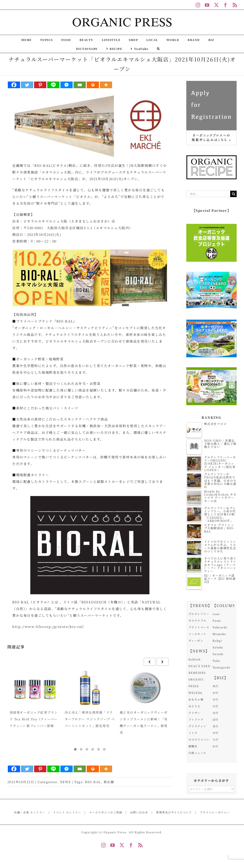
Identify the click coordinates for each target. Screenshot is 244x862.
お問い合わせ (139, 812)
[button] (158, 48)
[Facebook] (14, 85)
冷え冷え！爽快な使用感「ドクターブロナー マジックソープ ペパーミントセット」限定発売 (90, 719)
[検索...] (208, 194)
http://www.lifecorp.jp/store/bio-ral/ (48, 626)
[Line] (53, 85)
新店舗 (109, 782)
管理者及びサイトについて (174, 812)
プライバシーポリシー (215, 812)
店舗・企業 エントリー (29, 812)
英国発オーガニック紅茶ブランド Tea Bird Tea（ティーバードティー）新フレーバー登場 (34, 719)
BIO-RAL (93, 782)
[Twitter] (27, 85)
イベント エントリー (67, 812)
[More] (106, 85)
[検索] (233, 194)
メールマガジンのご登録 (105, 812)
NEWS (65, 782)
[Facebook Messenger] (66, 85)
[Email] (80, 85)
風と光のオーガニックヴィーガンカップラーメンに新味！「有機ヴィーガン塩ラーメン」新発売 (144, 722)
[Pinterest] (40, 85)
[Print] (93, 85)
